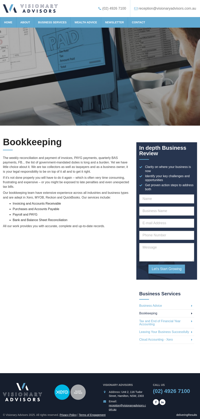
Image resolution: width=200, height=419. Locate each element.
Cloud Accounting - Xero (165, 339)
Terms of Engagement (92, 414)
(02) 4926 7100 (171, 391)
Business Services (52, 22)
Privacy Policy (68, 414)
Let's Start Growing (167, 269)
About (25, 22)
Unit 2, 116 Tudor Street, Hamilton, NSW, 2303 (126, 393)
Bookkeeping (165, 313)
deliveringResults (186, 414)
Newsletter (114, 22)
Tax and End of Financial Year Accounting (165, 322)
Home (8, 22)
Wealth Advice (86, 22)
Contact (138, 22)
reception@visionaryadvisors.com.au (127, 407)
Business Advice (165, 305)
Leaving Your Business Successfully (165, 332)
